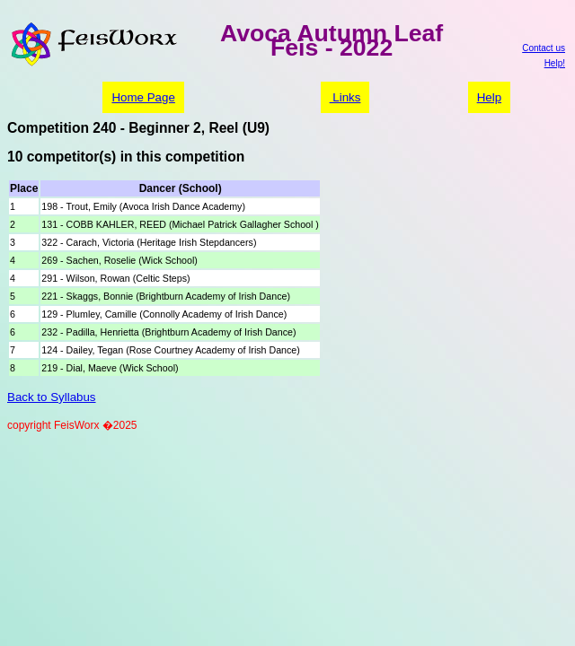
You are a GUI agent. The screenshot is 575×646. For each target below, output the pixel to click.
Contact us (543, 48)
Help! (554, 63)
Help (489, 97)
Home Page (142, 97)
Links (345, 97)
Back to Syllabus (51, 397)
